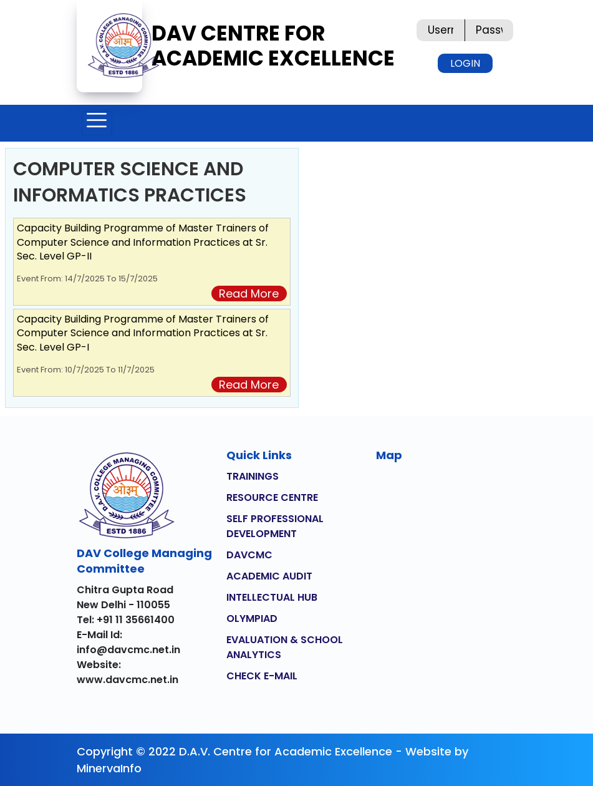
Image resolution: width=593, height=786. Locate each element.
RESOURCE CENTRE (272, 497)
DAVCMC (249, 555)
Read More (249, 293)
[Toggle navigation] (97, 123)
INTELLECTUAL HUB (271, 597)
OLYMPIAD (251, 618)
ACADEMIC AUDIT (269, 576)
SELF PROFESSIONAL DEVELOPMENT (275, 526)
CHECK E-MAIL (261, 676)
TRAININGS (252, 476)
